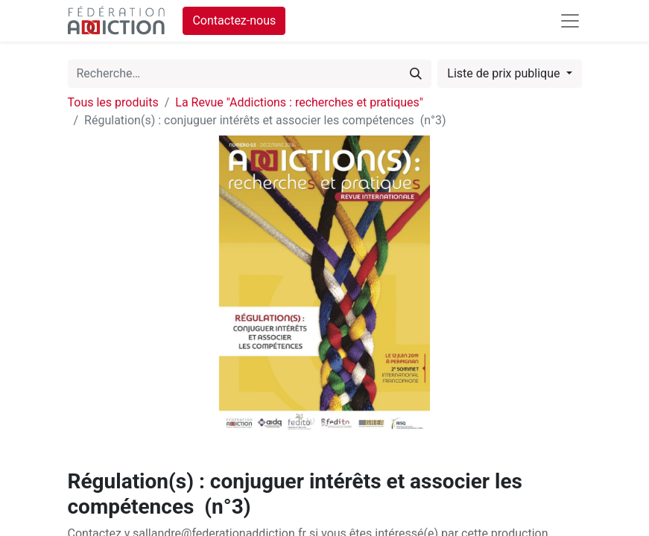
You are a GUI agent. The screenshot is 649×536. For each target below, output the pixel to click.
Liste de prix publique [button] (505, 73)
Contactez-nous (234, 20)
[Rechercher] (415, 74)
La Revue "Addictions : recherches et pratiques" (299, 102)
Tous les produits (113, 102)
